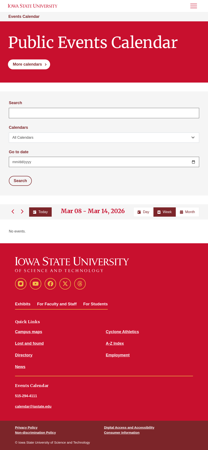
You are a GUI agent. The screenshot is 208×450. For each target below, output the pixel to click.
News (20, 367)
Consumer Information (122, 432)
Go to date (18, 152)
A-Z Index (115, 343)
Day (143, 212)
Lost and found (29, 343)
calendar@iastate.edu (33, 406)
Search (15, 103)
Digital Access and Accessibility (129, 427)
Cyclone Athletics (122, 332)
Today (40, 212)
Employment (118, 355)
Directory (23, 355)
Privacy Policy (26, 427)
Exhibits (22, 304)
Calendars (18, 127)
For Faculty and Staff (57, 304)
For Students (95, 304)
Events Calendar (24, 16)
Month (187, 212)
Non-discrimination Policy (35, 432)
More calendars (27, 64)
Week (164, 212)
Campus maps (28, 332)
